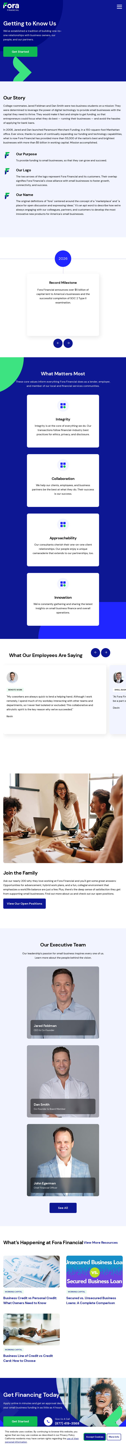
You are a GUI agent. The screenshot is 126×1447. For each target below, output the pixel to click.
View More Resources (101, 1242)
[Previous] (58, 343)
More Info (114, 1436)
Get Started (20, 52)
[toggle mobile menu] (111, 6)
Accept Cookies (94, 1436)
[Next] (68, 343)
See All (63, 1208)
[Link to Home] (11, 7)
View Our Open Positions (24, 904)
